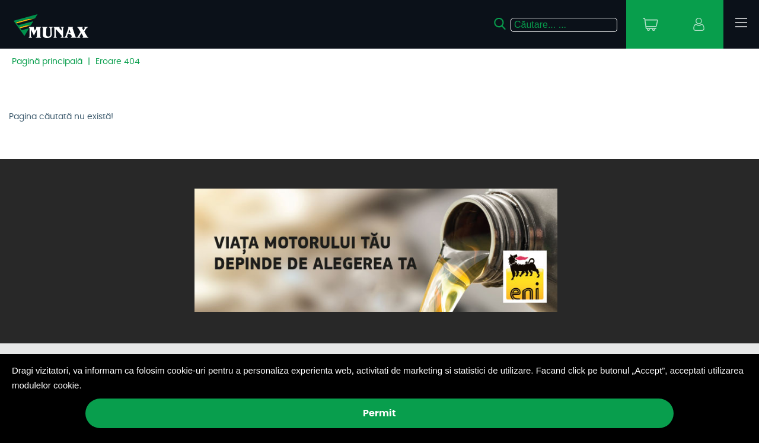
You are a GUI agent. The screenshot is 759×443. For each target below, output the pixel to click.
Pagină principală (47, 62)
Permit (379, 413)
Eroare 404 (117, 62)
